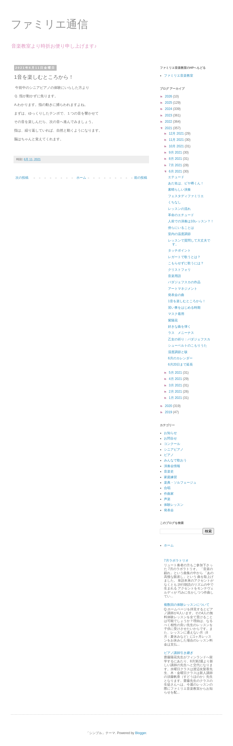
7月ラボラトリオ (176, 560)
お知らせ (170, 433)
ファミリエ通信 (49, 24)
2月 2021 (176, 391)
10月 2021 (177, 146)
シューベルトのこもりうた (187, 345)
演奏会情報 (172, 466)
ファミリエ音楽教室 (178, 75)
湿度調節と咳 (177, 352)
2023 (169, 115)
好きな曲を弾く (179, 326)
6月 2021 (176, 171)
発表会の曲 (176, 295)
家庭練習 (170, 477)
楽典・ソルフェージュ (180, 482)
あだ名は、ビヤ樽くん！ (186, 183)
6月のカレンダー (180, 358)
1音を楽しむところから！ (187, 301)
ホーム (81, 178)
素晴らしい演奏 (179, 189)
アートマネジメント (182, 289)
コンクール (172, 444)
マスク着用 (176, 314)
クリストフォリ (179, 270)
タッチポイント (179, 250)
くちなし (174, 202)
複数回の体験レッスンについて (186, 605)
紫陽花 (173, 320)
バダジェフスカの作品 (184, 282)
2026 (169, 96)
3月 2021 (176, 385)
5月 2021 (176, 372)
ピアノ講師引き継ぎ (178, 653)
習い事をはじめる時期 (184, 308)
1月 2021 (176, 398)
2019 (169, 412)
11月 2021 (177, 140)
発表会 (169, 510)
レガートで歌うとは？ (184, 257)
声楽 (167, 499)
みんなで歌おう (175, 460)
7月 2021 (176, 165)
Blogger (140, 733)
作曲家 (169, 494)
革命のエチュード (181, 215)
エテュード (176, 177)
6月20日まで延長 (180, 364)
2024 (169, 109)
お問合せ (170, 438)
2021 (169, 128)
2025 (169, 103)
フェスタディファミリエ (186, 196)
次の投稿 (21, 178)
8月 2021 (176, 159)
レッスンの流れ (179, 209)
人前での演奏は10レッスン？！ (191, 221)
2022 (169, 121)
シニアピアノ (173, 449)
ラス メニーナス (181, 333)
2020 (169, 406)
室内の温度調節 (179, 234)
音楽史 (169, 471)
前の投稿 (140, 178)
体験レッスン (173, 505)
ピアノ (169, 455)
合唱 (167, 488)
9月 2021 (176, 152)
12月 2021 (177, 133)
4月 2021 (176, 379)
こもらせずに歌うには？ (186, 263)
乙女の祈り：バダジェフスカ (189, 339)
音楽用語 (174, 276)
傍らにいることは (181, 228)
